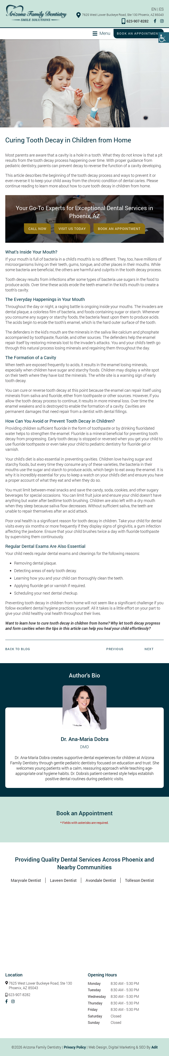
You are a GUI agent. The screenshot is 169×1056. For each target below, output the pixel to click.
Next (149, 649)
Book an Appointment (138, 33)
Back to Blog (17, 649)
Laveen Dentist (63, 880)
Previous (114, 649)
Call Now (37, 228)
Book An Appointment (119, 228)
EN (153, 9)
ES (161, 9)
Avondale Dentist (101, 880)
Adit (154, 1047)
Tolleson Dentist (139, 880)
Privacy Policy (75, 1047)
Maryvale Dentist (26, 880)
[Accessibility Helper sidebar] (163, 37)
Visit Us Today (72, 228)
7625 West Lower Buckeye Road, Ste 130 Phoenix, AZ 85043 (120, 15)
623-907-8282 (135, 21)
